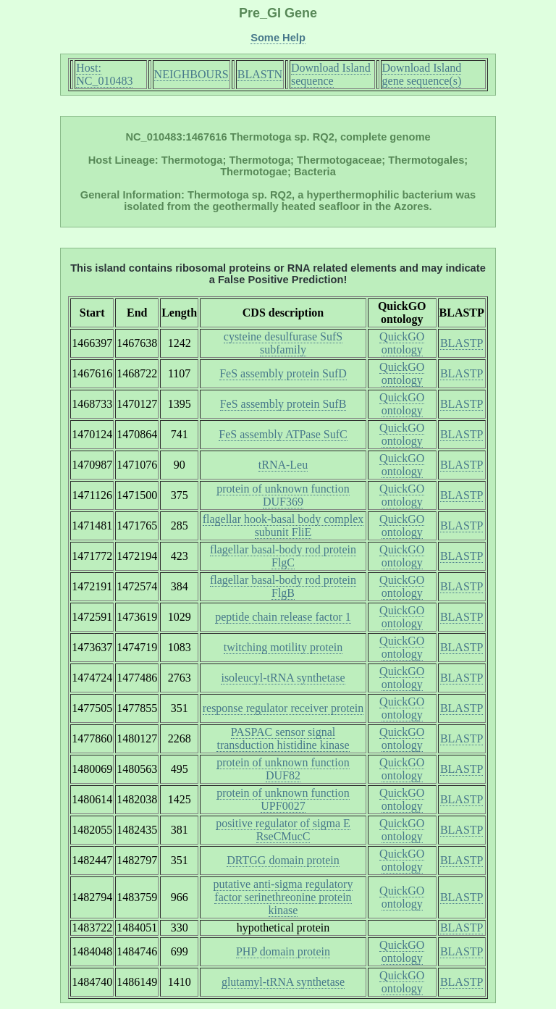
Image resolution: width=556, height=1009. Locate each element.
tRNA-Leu (283, 465)
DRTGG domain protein (283, 860)
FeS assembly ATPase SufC (283, 434)
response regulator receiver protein (283, 708)
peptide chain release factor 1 (282, 617)
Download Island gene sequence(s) (422, 74)
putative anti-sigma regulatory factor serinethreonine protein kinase (283, 897)
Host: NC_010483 (104, 74)
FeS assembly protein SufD (283, 373)
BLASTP (462, 343)
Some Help (278, 37)
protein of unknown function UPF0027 (283, 799)
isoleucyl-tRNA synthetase (283, 677)
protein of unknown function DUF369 (283, 495)
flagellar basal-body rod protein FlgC (283, 556)
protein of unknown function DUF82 (283, 769)
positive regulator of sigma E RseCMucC (283, 829)
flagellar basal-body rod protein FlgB (283, 586)
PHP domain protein (283, 951)
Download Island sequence (331, 74)
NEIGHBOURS (191, 74)
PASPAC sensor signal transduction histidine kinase (282, 738)
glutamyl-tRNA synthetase (283, 982)
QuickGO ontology (401, 343)
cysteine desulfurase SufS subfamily (283, 343)
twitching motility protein (283, 647)
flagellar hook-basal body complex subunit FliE (283, 525)
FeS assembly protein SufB (283, 404)
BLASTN (259, 74)
